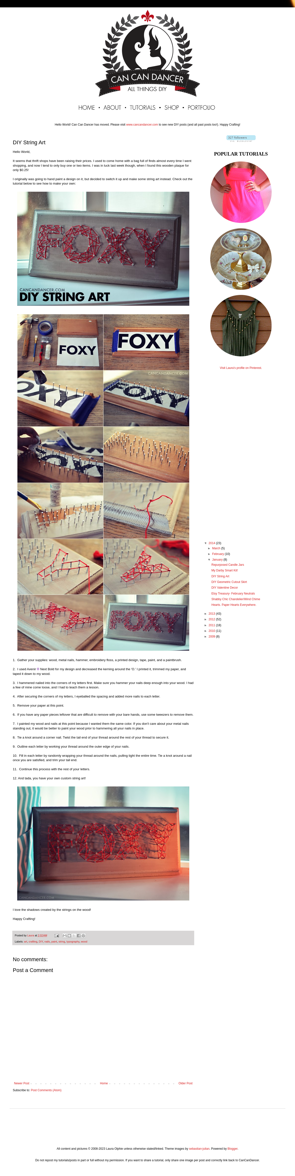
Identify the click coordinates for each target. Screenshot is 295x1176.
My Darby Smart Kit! (224, 570)
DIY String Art (220, 576)
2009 (212, 636)
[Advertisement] (241, 451)
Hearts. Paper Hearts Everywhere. (233, 605)
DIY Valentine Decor (224, 587)
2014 (212, 543)
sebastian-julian (199, 1148)
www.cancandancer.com (142, 124)
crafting (33, 941)
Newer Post (21, 1083)
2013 (212, 613)
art (25, 941)
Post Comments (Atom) (46, 1090)
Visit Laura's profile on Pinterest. (241, 368)
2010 (212, 631)
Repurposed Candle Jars (227, 564)
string (62, 941)
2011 (212, 625)
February (218, 554)
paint (54, 941)
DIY (41, 941)
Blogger (232, 1148)
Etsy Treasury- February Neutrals (233, 593)
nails (47, 941)
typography (73, 941)
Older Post (185, 1083)
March (216, 548)
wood (84, 941)
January (217, 559)
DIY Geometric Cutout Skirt (229, 582)
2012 (212, 619)
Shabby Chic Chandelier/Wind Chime (235, 599)
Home (104, 1083)
